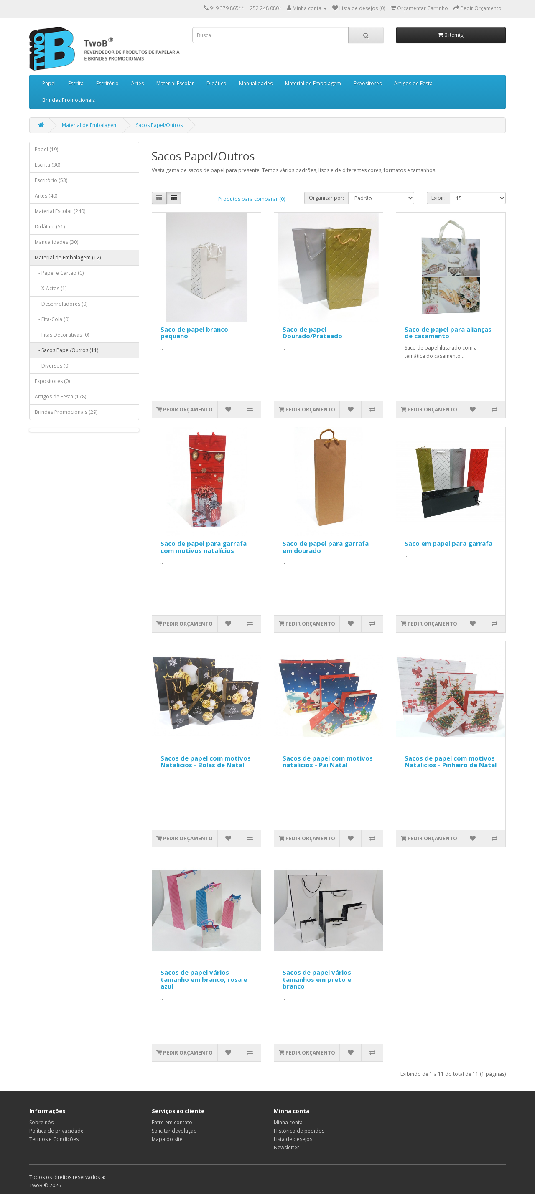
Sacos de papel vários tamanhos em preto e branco (317, 979)
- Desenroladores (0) (61, 303)
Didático (216, 83)
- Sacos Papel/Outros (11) (66, 350)
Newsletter (286, 1147)
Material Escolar (175, 83)
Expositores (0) (52, 381)
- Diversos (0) (52, 365)
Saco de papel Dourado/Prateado (312, 332)
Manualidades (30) (56, 242)
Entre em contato (172, 1122)
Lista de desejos (293, 1139)
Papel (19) (46, 149)
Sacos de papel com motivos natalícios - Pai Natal (328, 761)
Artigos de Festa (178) (60, 396)
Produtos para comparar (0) (251, 199)
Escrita (76, 83)
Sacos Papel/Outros (159, 125)
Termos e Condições (54, 1139)
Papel (49, 83)
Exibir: (438, 197)
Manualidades (256, 83)
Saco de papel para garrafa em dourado (326, 547)
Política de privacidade (56, 1130)
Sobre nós (41, 1122)
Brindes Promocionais (68, 100)
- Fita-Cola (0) (52, 319)
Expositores (368, 83)
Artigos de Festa (413, 83)
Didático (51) (50, 226)
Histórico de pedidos (299, 1130)
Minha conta (288, 1122)
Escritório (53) (51, 180)
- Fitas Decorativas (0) (62, 334)
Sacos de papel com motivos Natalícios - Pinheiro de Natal (451, 761)
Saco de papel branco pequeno (194, 332)
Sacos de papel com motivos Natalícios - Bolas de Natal (205, 761)
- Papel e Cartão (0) (59, 272)
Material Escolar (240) (60, 211)
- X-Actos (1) (50, 288)
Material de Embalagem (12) (68, 257)
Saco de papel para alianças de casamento (448, 332)
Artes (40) (46, 195)
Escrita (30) (47, 164)
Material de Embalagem (313, 83)
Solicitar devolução (174, 1130)
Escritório (107, 83)
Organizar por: (326, 197)
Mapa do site (167, 1139)
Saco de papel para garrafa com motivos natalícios (203, 547)
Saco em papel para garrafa (448, 543)
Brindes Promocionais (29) (66, 412)
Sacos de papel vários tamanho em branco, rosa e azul (203, 979)
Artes (137, 83)
